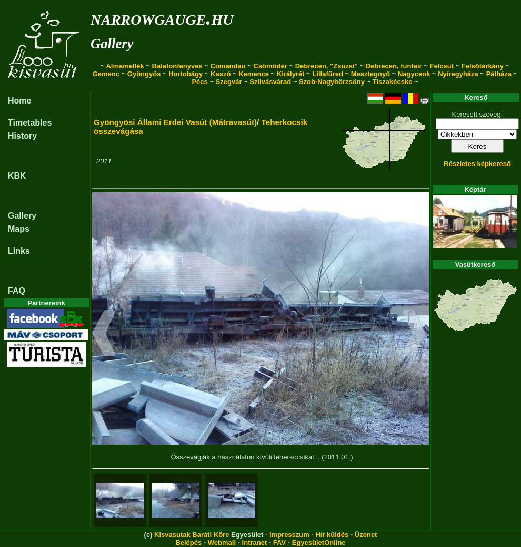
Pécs (199, 82)
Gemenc (106, 74)
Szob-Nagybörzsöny (332, 82)
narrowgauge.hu (162, 17)
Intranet (254, 542)
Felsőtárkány (483, 66)
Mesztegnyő (370, 74)
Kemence (253, 74)
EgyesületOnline (319, 542)
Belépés (188, 542)
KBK (17, 175)
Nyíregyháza (458, 74)
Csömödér (270, 66)
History (22, 135)
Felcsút (441, 66)
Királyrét (291, 74)
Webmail (222, 542)
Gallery (112, 43)
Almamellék (125, 66)
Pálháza (499, 74)
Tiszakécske (393, 82)
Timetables (30, 122)
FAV (279, 542)
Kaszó (221, 74)
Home (19, 100)
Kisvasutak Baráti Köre (191, 535)
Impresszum (289, 535)
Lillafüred (327, 74)
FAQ (16, 290)
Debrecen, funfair (394, 66)
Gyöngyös (144, 74)
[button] (104, 334)
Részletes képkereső (477, 164)
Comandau (228, 66)
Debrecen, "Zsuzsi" (326, 66)
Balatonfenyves (177, 66)
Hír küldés (331, 535)
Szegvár (229, 82)
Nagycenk (414, 74)
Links (19, 250)
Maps (18, 228)
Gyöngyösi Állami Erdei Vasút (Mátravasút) (175, 122)
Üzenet (366, 535)
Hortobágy (185, 74)
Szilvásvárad (270, 82)
